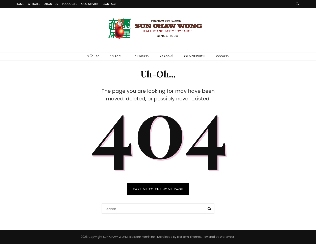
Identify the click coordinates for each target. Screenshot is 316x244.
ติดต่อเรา (222, 56)
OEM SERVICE (194, 56)
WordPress (227, 237)
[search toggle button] (297, 3)
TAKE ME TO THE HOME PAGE (158, 189)
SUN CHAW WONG (115, 237)
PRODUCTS (69, 4)
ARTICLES (34, 4)
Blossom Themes (189, 237)
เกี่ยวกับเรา (141, 56)
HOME (20, 4)
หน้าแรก (93, 56)
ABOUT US (51, 4)
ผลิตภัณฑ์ (166, 56)
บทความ (116, 56)
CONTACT (110, 4)
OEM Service (90, 4)
